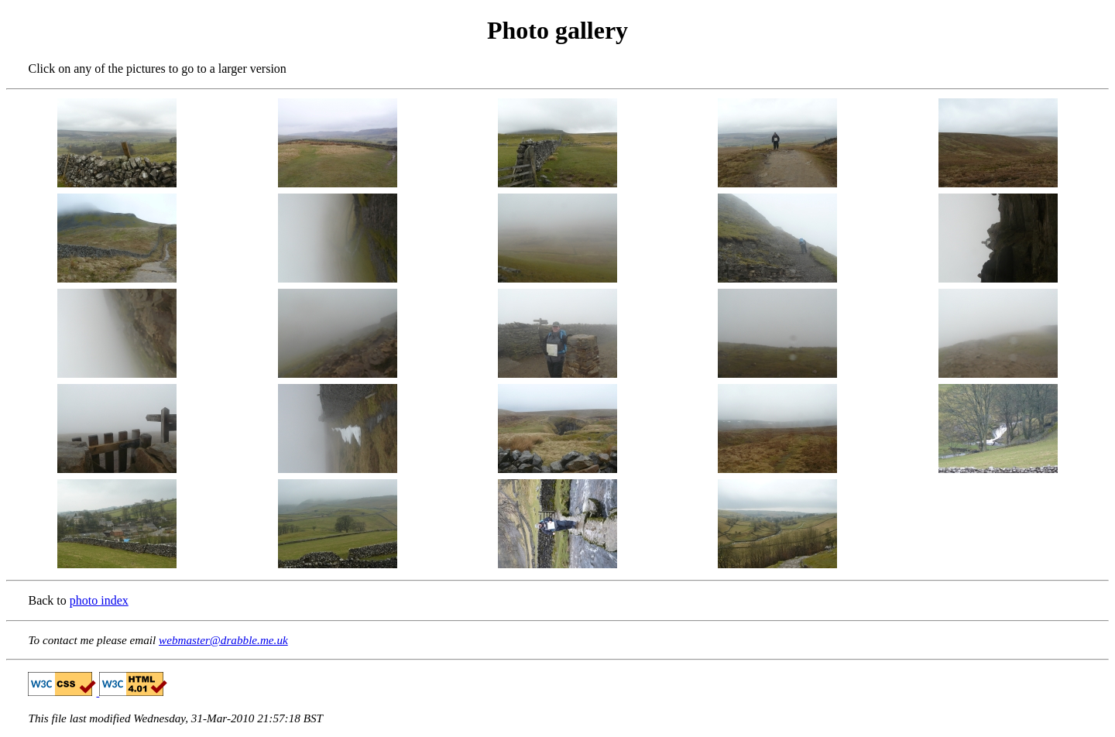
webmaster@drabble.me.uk (223, 639)
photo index (99, 600)
